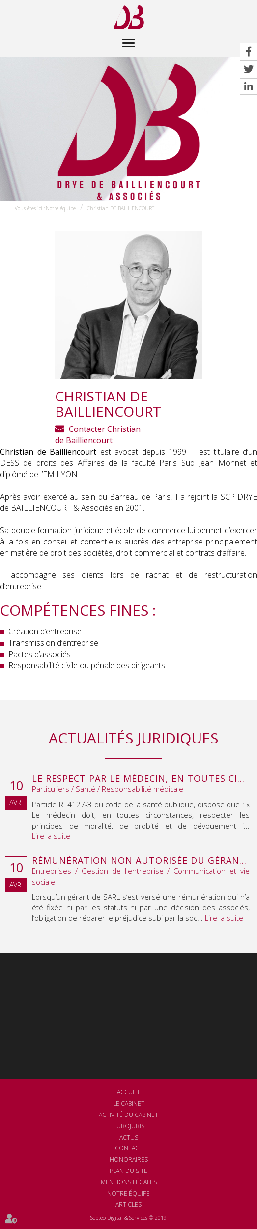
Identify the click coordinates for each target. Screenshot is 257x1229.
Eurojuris (128, 1126)
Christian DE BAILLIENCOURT (120, 208)
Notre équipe (61, 208)
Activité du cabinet (128, 1115)
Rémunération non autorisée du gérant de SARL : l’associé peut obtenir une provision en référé (141, 861)
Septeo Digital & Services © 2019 (128, 1217)
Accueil (129, 1092)
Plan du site (128, 1171)
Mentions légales (129, 1182)
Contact (129, 1148)
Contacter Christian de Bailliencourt (98, 435)
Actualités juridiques (133, 738)
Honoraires (129, 1159)
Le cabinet (128, 1103)
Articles (128, 1204)
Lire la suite (51, 836)
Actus (128, 1137)
